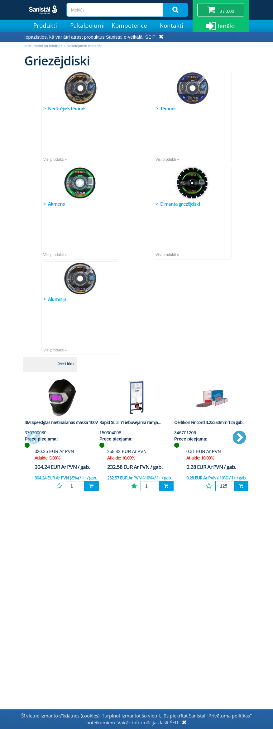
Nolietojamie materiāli (85, 46)
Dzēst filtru (64, 363)
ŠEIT (150, 37)
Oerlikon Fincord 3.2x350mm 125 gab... (209, 422)
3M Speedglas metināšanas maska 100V (61, 422)
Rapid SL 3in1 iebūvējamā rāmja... (129, 422)
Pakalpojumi (87, 25)
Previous (33, 438)
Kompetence (129, 25)
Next (239, 438)
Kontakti (171, 25)
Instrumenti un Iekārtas (43, 46)
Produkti (45, 25)
